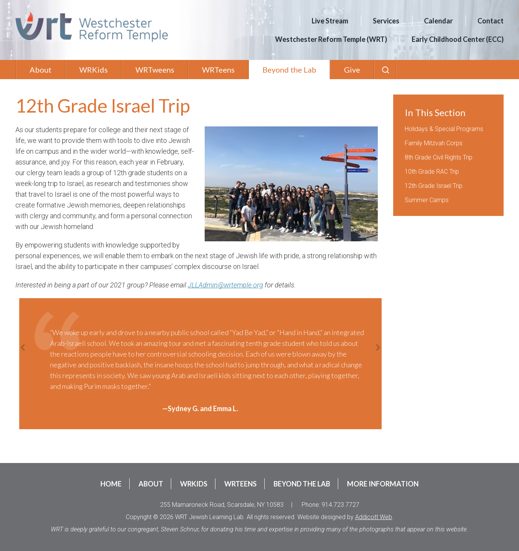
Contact (490, 21)
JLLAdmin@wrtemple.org (225, 285)
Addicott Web (373, 517)
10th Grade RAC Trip (432, 171)
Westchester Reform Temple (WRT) (331, 39)
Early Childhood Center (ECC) (458, 39)
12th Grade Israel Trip (433, 185)
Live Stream (330, 21)
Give (352, 69)
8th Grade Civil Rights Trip (438, 157)
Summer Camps (427, 200)
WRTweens (154, 69)
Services (386, 21)
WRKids (93, 69)
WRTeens (218, 69)
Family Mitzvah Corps (433, 143)
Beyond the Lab (289, 69)
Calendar (438, 21)
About (41, 69)
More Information (383, 484)
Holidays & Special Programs (444, 129)
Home (111, 484)
